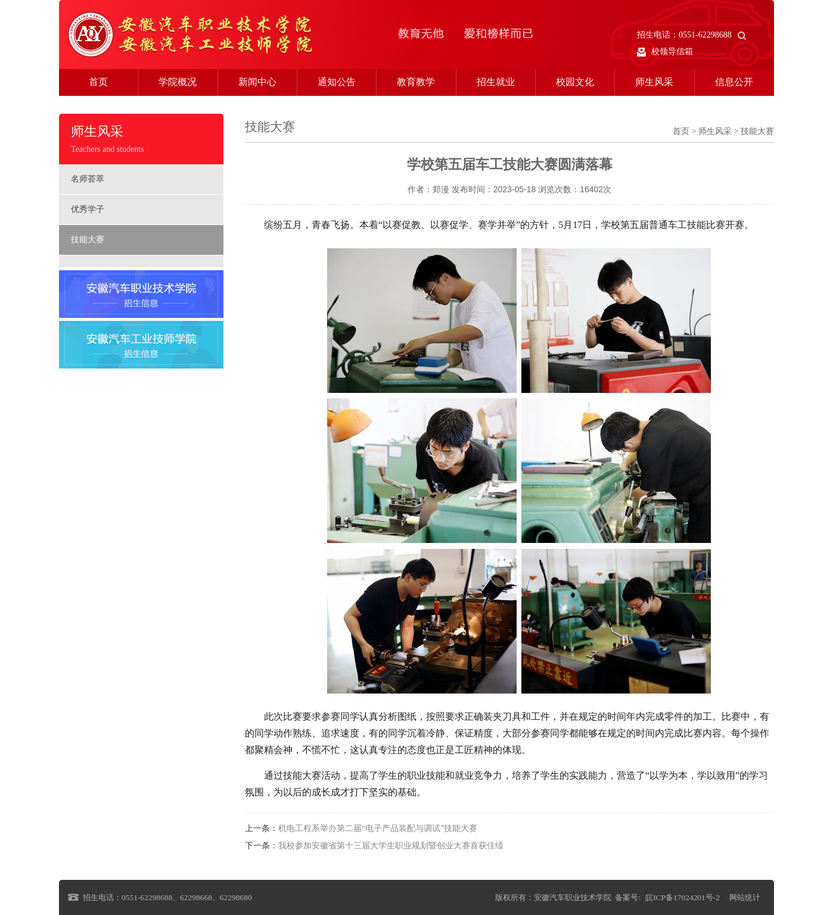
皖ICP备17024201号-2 (682, 897)
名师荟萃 (87, 178)
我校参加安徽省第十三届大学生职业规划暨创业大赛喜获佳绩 (390, 845)
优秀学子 (87, 209)
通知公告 (337, 82)
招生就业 (496, 82)
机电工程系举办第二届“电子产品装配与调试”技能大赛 (377, 828)
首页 (98, 82)
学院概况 (177, 82)
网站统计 (744, 897)
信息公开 (734, 82)
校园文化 (575, 82)
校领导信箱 (665, 52)
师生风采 (654, 82)
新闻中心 (257, 82)
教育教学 (416, 82)
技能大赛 (87, 239)
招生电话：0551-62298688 (691, 34)
